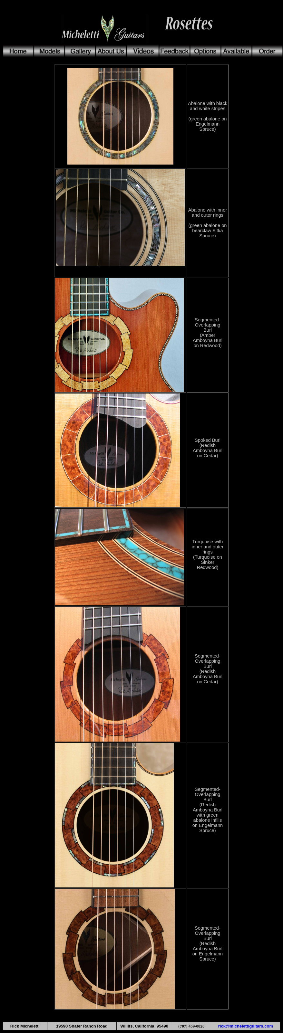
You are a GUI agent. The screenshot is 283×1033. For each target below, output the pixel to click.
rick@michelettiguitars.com (245, 1026)
